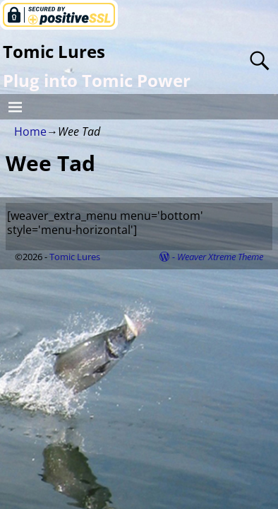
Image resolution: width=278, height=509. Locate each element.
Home (30, 131)
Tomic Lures (54, 51)
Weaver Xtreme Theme (220, 256)
